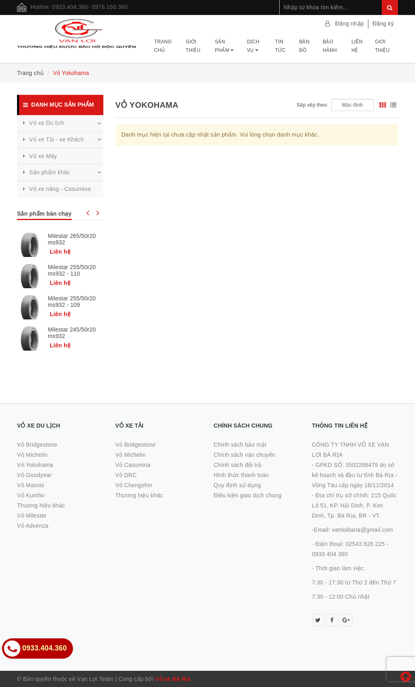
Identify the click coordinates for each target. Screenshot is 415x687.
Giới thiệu (193, 46)
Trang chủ (162, 46)
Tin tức (280, 46)
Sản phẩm (224, 46)
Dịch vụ (253, 46)
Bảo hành (330, 46)
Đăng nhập (349, 23)
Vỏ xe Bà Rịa (172, 679)
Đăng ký (383, 23)
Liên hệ (357, 46)
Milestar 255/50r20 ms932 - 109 (72, 301)
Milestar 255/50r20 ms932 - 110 (72, 270)
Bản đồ (304, 46)
